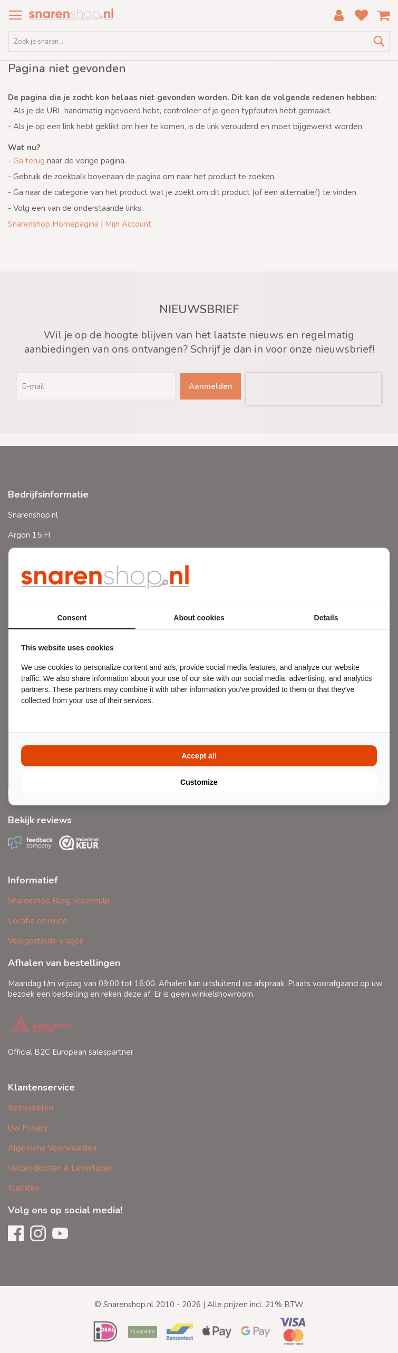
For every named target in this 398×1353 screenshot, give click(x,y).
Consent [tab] (72, 618)
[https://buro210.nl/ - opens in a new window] (337, 577)
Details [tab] (326, 618)
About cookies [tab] (198, 618)
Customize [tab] (199, 782)
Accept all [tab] (198, 756)
